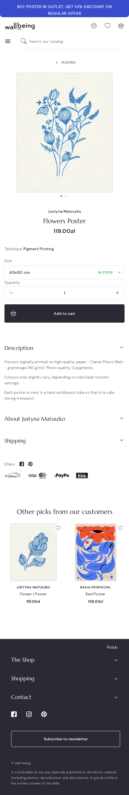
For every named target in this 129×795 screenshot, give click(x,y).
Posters (64, 62)
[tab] (64, 348)
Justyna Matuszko (64, 211)
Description (64, 348)
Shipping (64, 440)
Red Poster (96, 594)
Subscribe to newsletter (66, 738)
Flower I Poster (33, 594)
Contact (21, 697)
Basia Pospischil (95, 587)
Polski (112, 647)
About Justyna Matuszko (64, 418)
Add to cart (42, 313)
